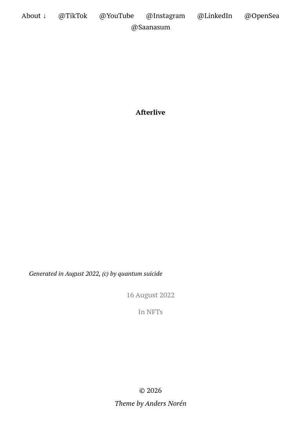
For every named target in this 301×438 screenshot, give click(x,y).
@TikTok (72, 15)
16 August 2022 (151, 294)
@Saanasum (150, 26)
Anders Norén (166, 403)
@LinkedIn (214, 15)
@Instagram (165, 15)
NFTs (155, 311)
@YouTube (116, 15)
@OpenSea (261, 15)
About (31, 15)
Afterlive (150, 112)
